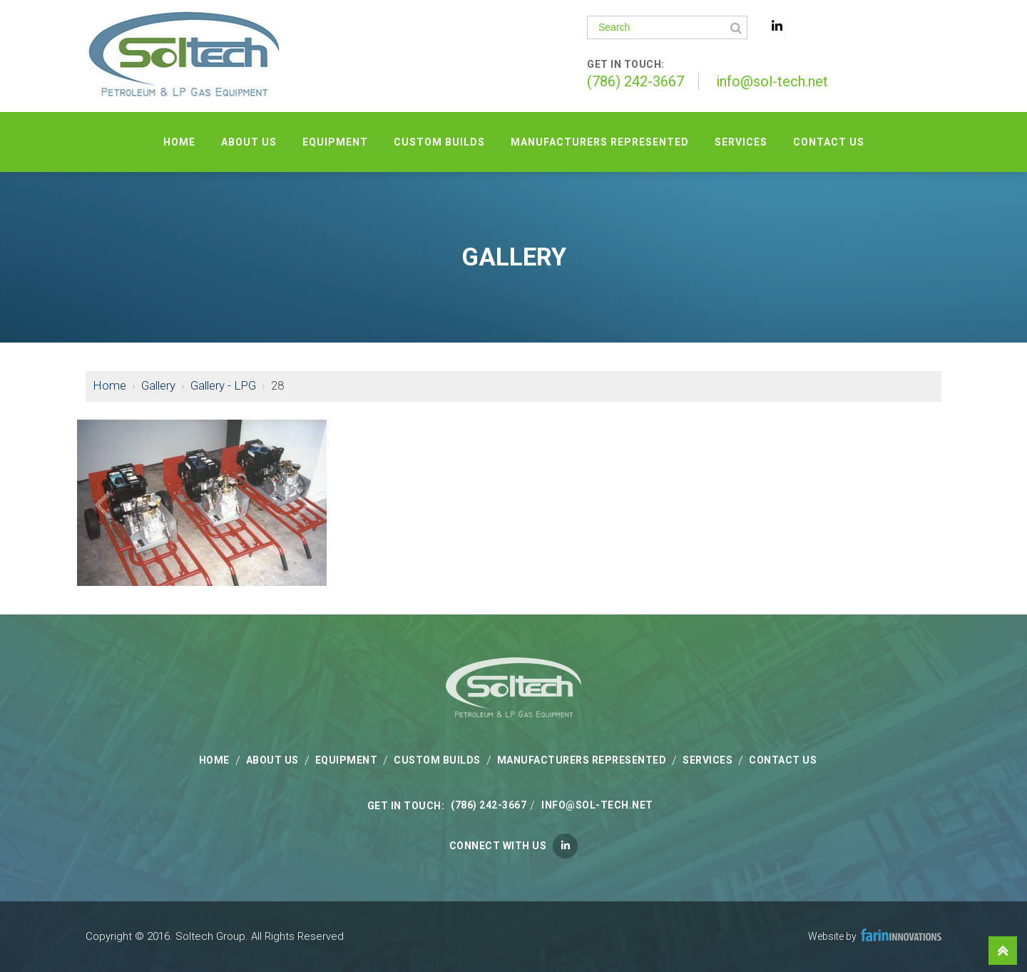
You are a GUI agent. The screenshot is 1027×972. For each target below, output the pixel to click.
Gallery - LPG (223, 385)
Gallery (158, 385)
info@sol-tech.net (772, 81)
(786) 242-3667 (635, 81)
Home (109, 385)
